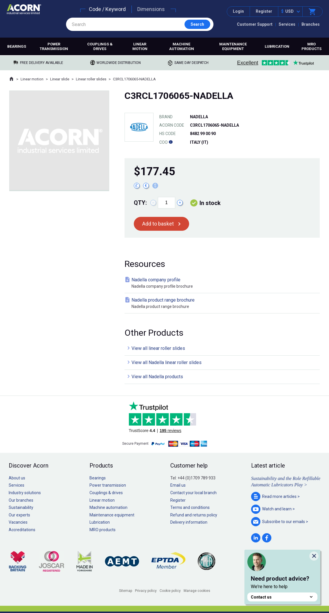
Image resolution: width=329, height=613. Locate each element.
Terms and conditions (190, 507)
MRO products (311, 46)
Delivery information (188, 522)
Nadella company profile (223, 283)
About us (17, 478)
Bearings (16, 46)
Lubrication (277, 46)
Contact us (282, 597)
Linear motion (139, 46)
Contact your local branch (193, 492)
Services (287, 24)
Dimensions (151, 9)
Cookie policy (170, 591)
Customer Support (255, 24)
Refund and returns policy (193, 515)
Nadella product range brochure (223, 303)
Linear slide (59, 79)
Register (264, 11)
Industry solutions (25, 492)
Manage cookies (197, 591)
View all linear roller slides (158, 348)
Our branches (21, 500)
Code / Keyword (107, 9)
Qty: (140, 202)
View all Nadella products (157, 376)
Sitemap (125, 591)
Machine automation (181, 46)
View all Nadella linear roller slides (166, 362)
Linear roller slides (91, 79)
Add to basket (158, 224)
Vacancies (18, 522)
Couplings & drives (100, 46)
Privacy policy (146, 591)
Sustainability (21, 507)
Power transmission (54, 46)
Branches (310, 24)
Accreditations (22, 529)
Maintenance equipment (233, 46)
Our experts (19, 515)
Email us (178, 485)
